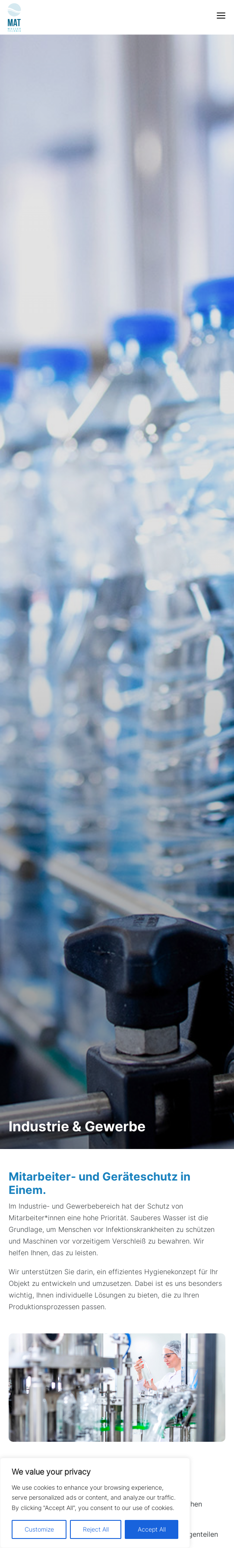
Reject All (96, 1529)
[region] (95, 1503)
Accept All (152, 1529)
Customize (39, 1529)
